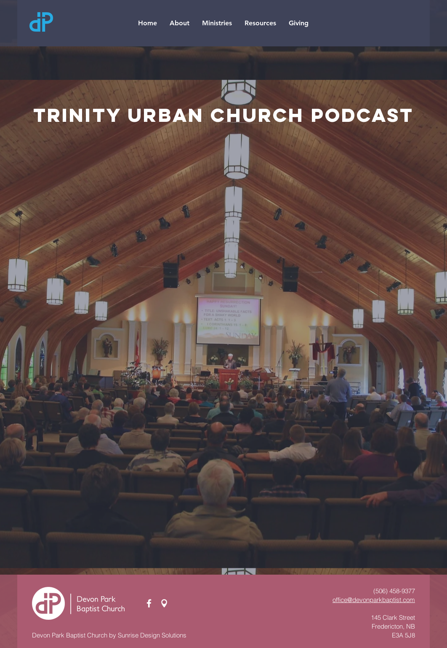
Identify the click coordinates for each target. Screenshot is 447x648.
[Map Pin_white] (164, 603)
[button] (179, 23)
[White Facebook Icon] (149, 603)
